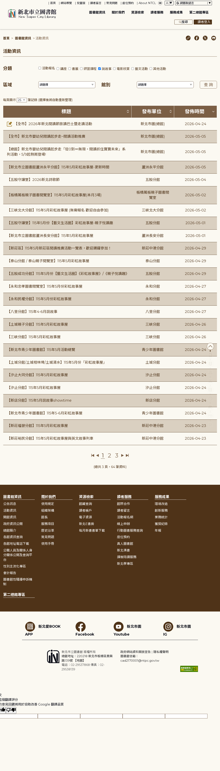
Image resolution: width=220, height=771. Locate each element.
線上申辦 (123, 524)
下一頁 (122, 455)
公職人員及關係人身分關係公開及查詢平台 (17, 555)
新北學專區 (125, 564)
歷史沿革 (47, 530)
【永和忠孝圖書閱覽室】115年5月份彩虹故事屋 (44, 286)
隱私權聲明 (160, 652)
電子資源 (85, 517)
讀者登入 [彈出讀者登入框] (203, 22)
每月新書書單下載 (92, 530)
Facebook (85, 629)
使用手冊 (47, 544)
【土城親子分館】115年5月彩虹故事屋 (37, 324)
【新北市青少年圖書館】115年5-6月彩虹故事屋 (44, 413)
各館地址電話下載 (16, 544)
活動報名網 (125, 517)
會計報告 (9, 573)
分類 (7, 68)
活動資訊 (9, 510)
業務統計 (161, 517)
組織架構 (47, 510)
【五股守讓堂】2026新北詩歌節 (33, 179)
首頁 (53, 3)
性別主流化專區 (14, 566)
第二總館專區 (199, 12)
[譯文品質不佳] (11, 710)
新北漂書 (123, 550)
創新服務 (161, 510)
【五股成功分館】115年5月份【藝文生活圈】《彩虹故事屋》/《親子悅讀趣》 (68, 273)
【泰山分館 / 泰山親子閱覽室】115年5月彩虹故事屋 (48, 261)
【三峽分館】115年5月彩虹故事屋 (34, 337)
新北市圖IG (177, 629)
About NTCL (147, 3)
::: (2, 2)
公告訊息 (9, 504)
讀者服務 (157, 12)
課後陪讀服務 (126, 557)
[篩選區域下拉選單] (66, 84)
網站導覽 (66, 3)
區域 (7, 85)
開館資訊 (9, 517)
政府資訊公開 (13, 524)
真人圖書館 (125, 544)
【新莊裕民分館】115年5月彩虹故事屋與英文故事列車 (50, 438)
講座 (63, 69)
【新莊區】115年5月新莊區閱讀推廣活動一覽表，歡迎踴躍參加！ (59, 248)
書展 (75, 69)
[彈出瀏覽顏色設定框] (160, 3)
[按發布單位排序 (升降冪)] (170, 111)
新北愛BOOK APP (43, 629)
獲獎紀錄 (161, 524)
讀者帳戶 (85, 510)
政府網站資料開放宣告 (135, 652)
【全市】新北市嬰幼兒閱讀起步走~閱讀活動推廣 (46, 136)
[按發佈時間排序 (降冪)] (213, 111)
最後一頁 (127, 455)
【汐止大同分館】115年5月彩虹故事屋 (37, 375)
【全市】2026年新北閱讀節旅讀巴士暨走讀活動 (49, 124)
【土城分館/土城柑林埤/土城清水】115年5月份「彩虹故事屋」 (57, 362)
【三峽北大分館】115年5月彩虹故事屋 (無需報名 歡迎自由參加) (58, 210)
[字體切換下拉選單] (169, 3)
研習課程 (90, 69)
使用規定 (47, 504)
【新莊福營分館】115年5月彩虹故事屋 (37, 426)
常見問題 (112, 3)
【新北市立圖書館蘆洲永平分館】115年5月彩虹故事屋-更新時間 (58, 167)
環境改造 (161, 504)
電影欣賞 (123, 69)
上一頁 (97, 455)
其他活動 (159, 69)
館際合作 (123, 504)
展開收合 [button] (110, 488)
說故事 (107, 69)
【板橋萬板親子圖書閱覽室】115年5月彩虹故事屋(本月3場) (54, 195)
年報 (158, 530)
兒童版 (81, 3)
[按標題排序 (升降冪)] (128, 111)
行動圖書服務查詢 (130, 530)
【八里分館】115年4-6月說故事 (32, 311)
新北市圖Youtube (127, 629)
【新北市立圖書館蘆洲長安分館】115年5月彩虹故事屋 (50, 235)
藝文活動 (141, 69)
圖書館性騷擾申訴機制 (17, 582)
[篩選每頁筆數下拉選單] (22, 100)
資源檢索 (137, 12)
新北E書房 (86, 524)
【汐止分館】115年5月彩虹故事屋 (34, 388)
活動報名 (48, 68)
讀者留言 (95, 3)
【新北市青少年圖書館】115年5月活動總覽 (41, 349)
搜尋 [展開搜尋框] (183, 22)
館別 (105, 85)
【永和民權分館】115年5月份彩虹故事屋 (39, 299)
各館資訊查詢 (13, 537)
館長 (44, 517)
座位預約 (128, 3)
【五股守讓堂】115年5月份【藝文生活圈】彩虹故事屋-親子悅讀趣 (60, 223)
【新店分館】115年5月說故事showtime (39, 400)
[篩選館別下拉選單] (165, 84)
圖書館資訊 (97, 12)
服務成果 (176, 12)
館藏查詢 (85, 504)
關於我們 (118, 12)
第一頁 (93, 455)
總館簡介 (9, 530)
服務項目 (47, 524)
